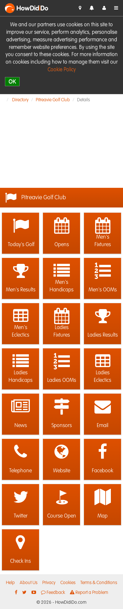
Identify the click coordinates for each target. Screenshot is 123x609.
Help (10, 582)
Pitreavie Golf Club (53, 100)
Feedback (53, 592)
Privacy (48, 582)
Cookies (67, 582)
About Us (28, 582)
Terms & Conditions (98, 582)
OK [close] (12, 81)
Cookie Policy (62, 69)
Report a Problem (89, 592)
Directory (20, 100)
